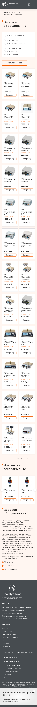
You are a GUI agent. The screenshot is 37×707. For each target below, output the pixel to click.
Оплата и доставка (10, 637)
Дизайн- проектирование (13, 610)
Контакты (6, 646)
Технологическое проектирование (16, 607)
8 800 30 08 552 (12, 665)
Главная (5, 12)
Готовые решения (9, 634)
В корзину (10, 95)
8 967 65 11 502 (11, 657)
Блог (4, 640)
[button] (2, 489)
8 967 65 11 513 (11, 661)
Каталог (15, 12)
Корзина (5, 643)
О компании (7, 632)
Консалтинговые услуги (12, 613)
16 (27, 458)
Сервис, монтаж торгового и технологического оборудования (16, 617)
